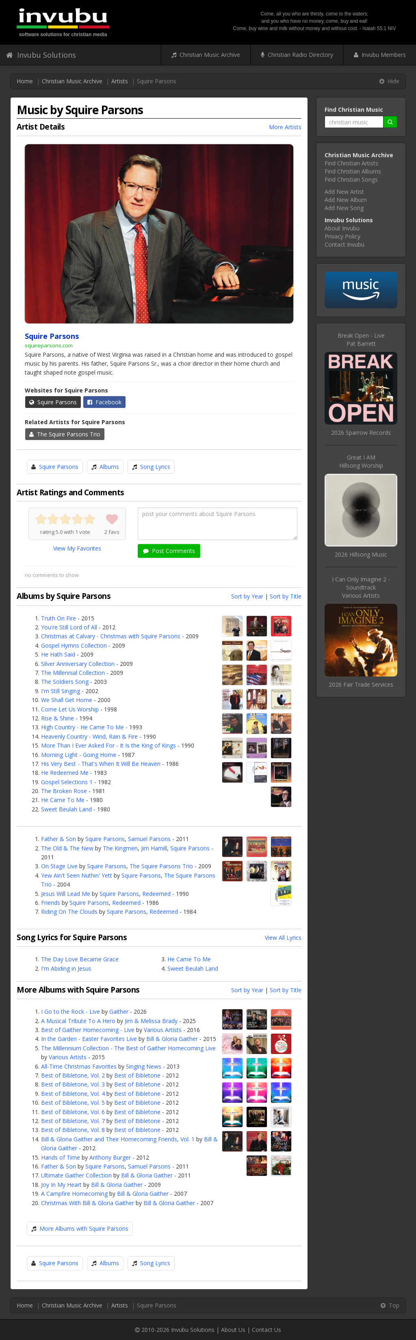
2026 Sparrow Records (361, 432)
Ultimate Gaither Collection (76, 1175)
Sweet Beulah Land (66, 809)
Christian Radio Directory (297, 55)
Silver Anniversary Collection (78, 664)
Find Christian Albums (353, 171)
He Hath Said (58, 654)
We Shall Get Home (66, 700)
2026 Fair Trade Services (361, 684)
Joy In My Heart (61, 1184)
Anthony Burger (110, 1157)
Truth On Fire (58, 618)
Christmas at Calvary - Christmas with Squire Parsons (110, 636)
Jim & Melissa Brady (151, 1021)
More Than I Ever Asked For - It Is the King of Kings (108, 745)
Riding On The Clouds (69, 911)
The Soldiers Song (65, 681)
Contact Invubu (344, 244)
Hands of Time (60, 1157)
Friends (50, 902)
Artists (119, 81)
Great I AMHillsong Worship (361, 461)
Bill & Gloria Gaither (172, 1039)
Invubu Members (380, 55)
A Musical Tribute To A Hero (78, 1021)
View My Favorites (77, 548)
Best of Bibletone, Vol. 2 (73, 1075)
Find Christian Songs (351, 179)
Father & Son (58, 839)
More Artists (285, 127)
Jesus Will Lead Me (65, 894)
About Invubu (342, 228)
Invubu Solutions (41, 55)
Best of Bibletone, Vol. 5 (73, 1102)
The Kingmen (120, 848)
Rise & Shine (57, 718)
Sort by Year (247, 596)
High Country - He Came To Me (82, 727)
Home (25, 81)
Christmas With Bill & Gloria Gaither (87, 1203)
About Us (233, 1329)
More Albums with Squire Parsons (83, 1228)
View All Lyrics (283, 937)
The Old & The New (67, 848)
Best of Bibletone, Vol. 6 (73, 1112)
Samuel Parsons (149, 839)
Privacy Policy (342, 236)
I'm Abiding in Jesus (66, 968)
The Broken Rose (64, 791)
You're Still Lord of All (69, 627)
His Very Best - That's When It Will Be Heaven (100, 764)
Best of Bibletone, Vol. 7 (73, 1121)
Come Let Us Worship (70, 709)
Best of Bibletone (137, 1075)
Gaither (118, 1011)
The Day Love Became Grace (80, 959)
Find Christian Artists (351, 163)
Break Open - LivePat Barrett (361, 339)
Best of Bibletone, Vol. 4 (73, 1093)
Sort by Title (285, 596)
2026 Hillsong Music (361, 554)
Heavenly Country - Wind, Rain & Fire (89, 736)
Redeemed (156, 894)
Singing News (143, 1066)
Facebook (104, 402)
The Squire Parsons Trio (64, 434)
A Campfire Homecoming (74, 1193)
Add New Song (344, 208)
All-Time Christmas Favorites (79, 1066)
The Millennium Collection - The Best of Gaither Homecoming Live (128, 1048)
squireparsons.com (49, 345)
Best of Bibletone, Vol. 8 (73, 1130)
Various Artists (163, 1030)
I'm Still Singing (60, 691)
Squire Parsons (53, 402)
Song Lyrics (155, 467)
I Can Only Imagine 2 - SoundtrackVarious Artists (361, 587)
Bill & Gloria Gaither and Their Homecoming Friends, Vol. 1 (118, 1139)
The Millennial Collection (73, 673)
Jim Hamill (154, 848)
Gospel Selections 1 (67, 782)
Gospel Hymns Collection (74, 645)
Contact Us (266, 1329)
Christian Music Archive (205, 55)
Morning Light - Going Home (78, 755)
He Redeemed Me (65, 772)
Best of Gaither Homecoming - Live (87, 1030)
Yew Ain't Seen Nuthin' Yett (76, 875)
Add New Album (346, 200)
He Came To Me (62, 800)
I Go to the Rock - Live (70, 1011)
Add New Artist (344, 191)
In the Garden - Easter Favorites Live (89, 1039)
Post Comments (169, 551)
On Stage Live (59, 866)
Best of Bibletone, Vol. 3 (73, 1084)
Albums (109, 467)
